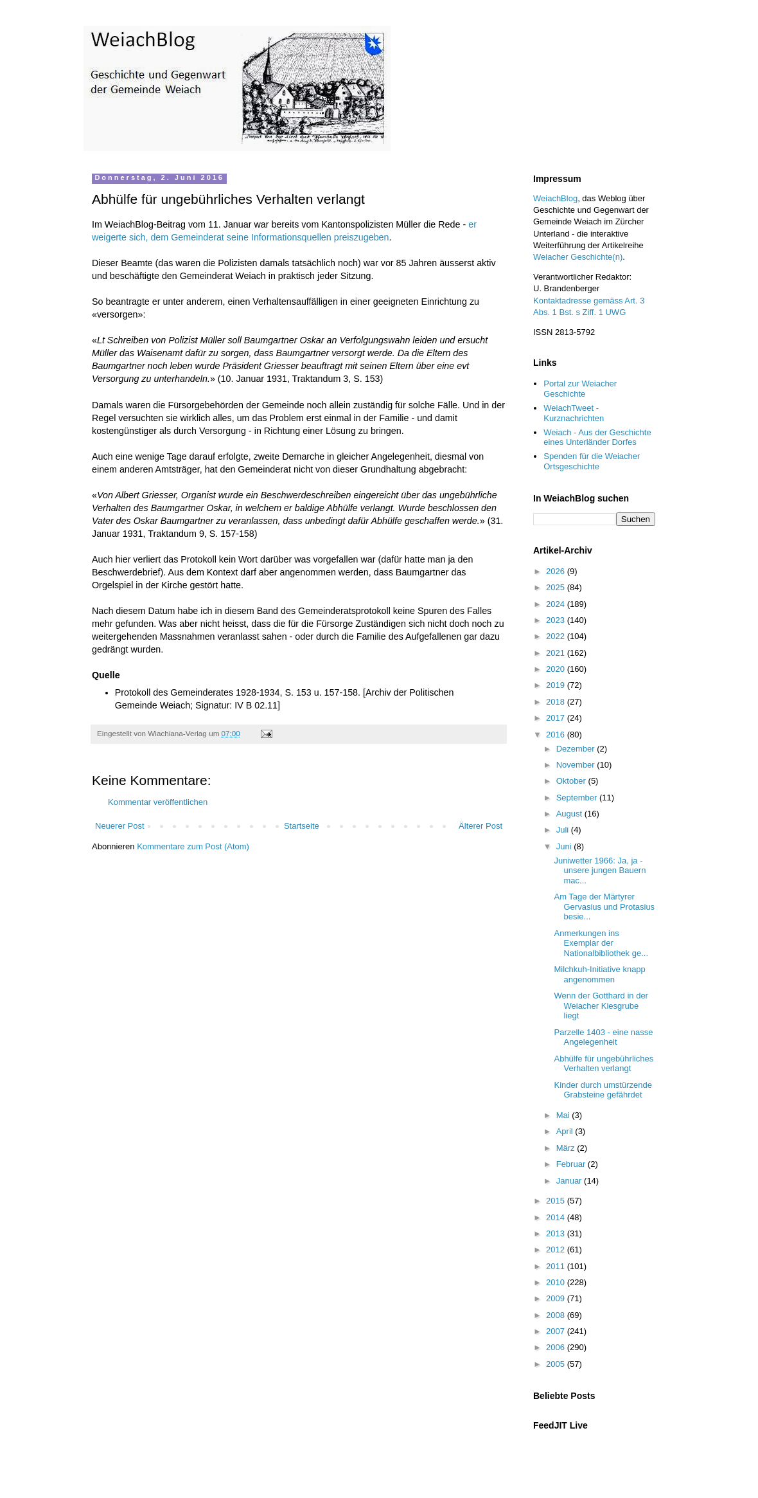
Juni (565, 846)
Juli (563, 830)
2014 (556, 1217)
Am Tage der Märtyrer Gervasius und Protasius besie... (604, 906)
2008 (556, 1315)
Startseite (301, 826)
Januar (570, 1181)
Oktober (572, 781)
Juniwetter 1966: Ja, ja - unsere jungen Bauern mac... (600, 870)
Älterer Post (480, 826)
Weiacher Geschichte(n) (577, 257)
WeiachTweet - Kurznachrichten (573, 413)
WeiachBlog (555, 198)
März (566, 1148)
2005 (556, 1364)
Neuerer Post (120, 826)
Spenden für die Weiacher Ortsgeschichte (591, 461)
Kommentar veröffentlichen (157, 802)
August (570, 813)
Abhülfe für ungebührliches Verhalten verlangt (603, 1064)
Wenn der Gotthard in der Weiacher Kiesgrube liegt (601, 1005)
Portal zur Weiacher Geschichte (580, 389)
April (566, 1131)
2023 (556, 620)
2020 (556, 669)
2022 (556, 636)
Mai (564, 1115)
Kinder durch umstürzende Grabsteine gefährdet (602, 1090)
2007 (556, 1331)
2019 (556, 685)
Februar (572, 1164)
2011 (556, 1266)
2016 (556, 734)
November (576, 765)
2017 (556, 718)
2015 (556, 1200)
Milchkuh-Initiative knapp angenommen (599, 974)
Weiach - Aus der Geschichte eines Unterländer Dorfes (597, 437)
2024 (556, 604)
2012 (556, 1249)
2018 (556, 702)
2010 (556, 1282)
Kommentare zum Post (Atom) (193, 846)
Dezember (576, 749)
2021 (556, 653)
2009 (556, 1298)
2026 (556, 571)
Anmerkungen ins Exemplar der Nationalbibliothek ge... (601, 943)
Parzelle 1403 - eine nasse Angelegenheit (603, 1037)
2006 (556, 1347)
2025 (556, 587)
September (577, 797)
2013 (556, 1233)
